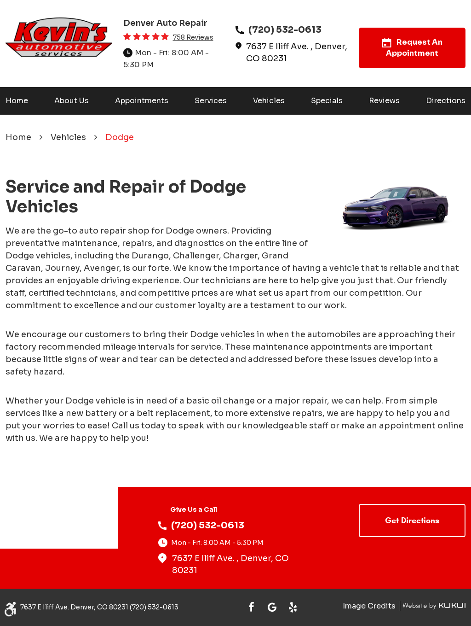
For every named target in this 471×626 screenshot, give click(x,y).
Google (272, 607)
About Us (71, 100)
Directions (445, 100)
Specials (327, 100)
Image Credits (370, 606)
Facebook (251, 607)
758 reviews (193, 37)
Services (211, 100)
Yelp (292, 607)
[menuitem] (17, 101)
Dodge (119, 137)
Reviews (384, 100)
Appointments (141, 100)
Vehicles (269, 100)
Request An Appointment (412, 47)
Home (17, 100)
